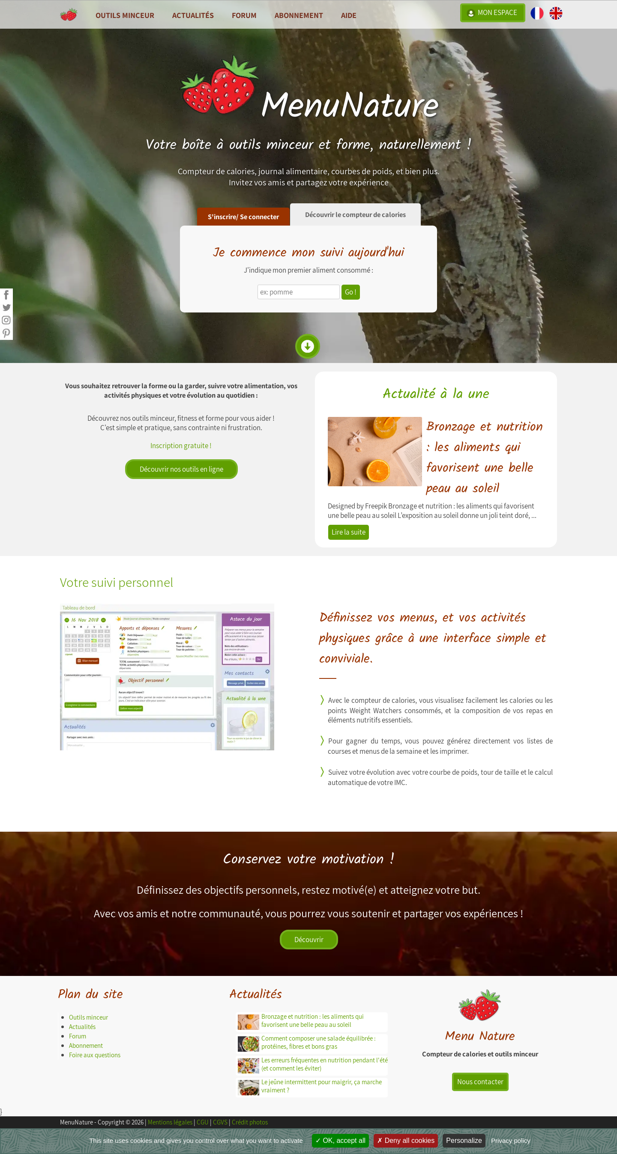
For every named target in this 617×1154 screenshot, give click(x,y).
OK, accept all (340, 1140)
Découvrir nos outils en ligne (181, 469)
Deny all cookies (405, 1140)
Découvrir (308, 939)
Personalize (464, 1140)
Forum (244, 15)
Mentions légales (170, 1122)
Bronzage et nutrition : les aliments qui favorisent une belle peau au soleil (484, 458)
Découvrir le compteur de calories (355, 214)
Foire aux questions (94, 1055)
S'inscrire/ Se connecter (243, 216)
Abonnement (299, 15)
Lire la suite (348, 532)
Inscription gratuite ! (181, 445)
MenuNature (309, 107)
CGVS (220, 1122)
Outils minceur (88, 1017)
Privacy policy (510, 1140)
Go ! (350, 292)
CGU (203, 1122)
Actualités (82, 1027)
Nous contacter (480, 1081)
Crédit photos (250, 1122)
